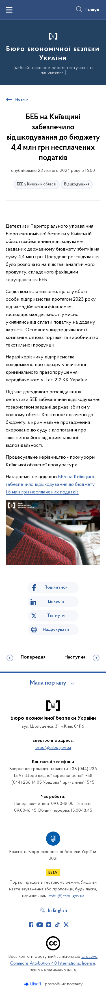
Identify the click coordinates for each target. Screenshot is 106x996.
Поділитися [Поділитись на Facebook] (56, 587)
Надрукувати (56, 629)
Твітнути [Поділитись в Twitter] (56, 615)
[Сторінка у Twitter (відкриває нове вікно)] (66, 924)
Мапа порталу (48, 683)
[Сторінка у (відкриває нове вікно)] (75, 924)
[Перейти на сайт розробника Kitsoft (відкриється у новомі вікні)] (33, 984)
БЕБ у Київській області (36, 184)
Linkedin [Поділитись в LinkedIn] (56, 601)
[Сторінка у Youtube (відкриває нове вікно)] (39, 924)
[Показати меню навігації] (9, 10)
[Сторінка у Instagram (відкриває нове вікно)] (48, 924)
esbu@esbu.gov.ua (53, 747)
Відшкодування (76, 184)
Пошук (92, 9)
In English (57, 910)
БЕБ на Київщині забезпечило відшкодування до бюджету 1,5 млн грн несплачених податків (50, 484)
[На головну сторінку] (53, 51)
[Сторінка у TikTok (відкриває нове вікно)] (57, 924)
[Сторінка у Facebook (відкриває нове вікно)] (31, 924)
